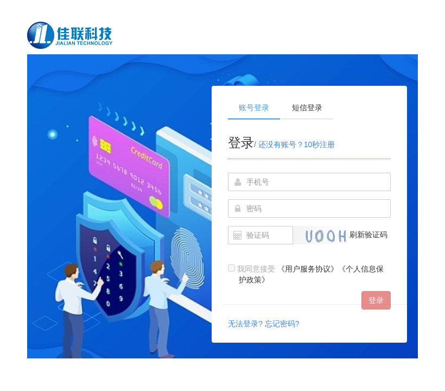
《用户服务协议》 (307, 268)
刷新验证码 (368, 234)
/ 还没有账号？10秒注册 (294, 144)
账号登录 (254, 107)
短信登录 (307, 107)
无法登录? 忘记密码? (263, 323)
